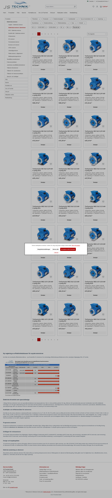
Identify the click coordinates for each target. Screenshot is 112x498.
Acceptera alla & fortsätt (68, 249)
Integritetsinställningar (43, 249)
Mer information (76, 245)
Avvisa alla (56, 249)
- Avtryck (56, 252)
